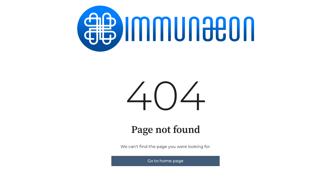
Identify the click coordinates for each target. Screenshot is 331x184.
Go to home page (165, 160)
